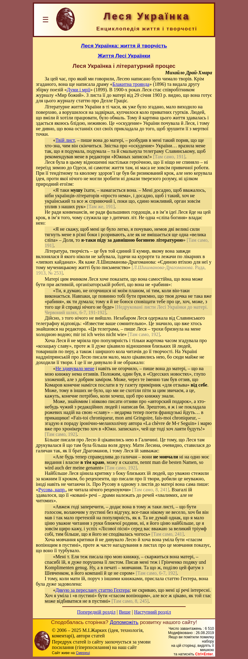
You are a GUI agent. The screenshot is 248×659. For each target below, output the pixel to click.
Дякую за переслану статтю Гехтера (93, 590)
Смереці (83, 653)
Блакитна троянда (130, 84)
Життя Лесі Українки (124, 56)
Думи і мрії (78, 89)
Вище (125, 612)
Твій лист (65, 140)
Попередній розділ (96, 612)
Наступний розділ (152, 612)
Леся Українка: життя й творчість (124, 46)
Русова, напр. (52, 489)
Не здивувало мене (75, 368)
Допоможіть (124, 622)
